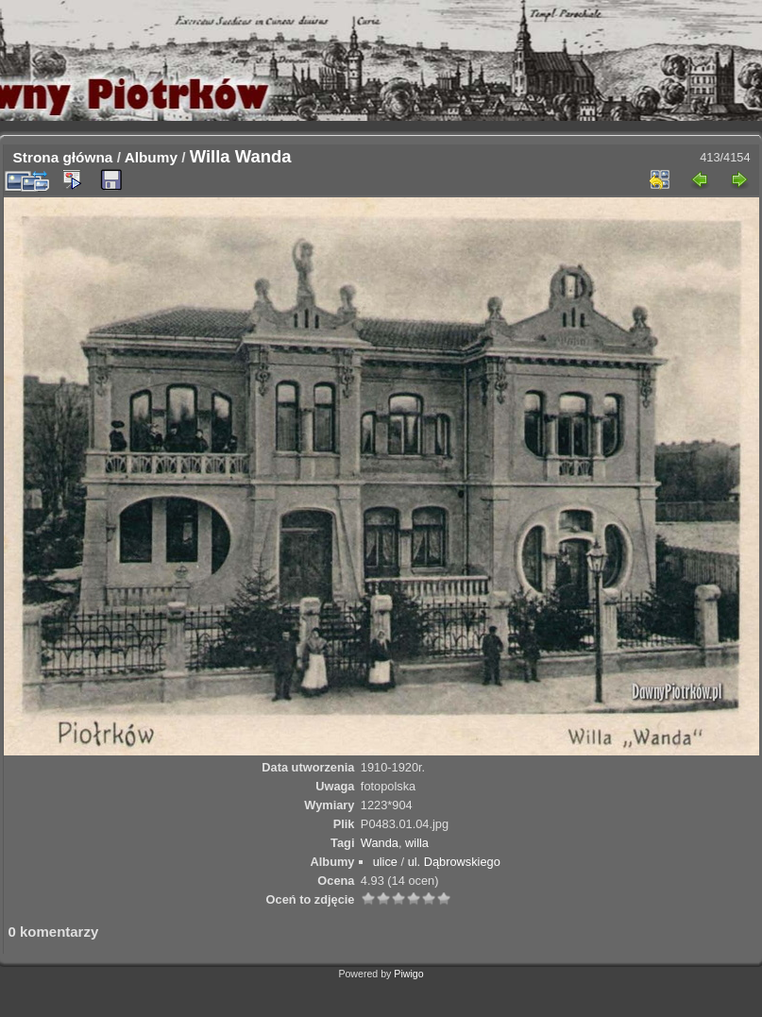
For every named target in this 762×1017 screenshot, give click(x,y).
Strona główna (63, 157)
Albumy (151, 157)
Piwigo (408, 973)
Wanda (379, 843)
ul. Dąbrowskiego (454, 862)
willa (417, 843)
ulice (385, 862)
